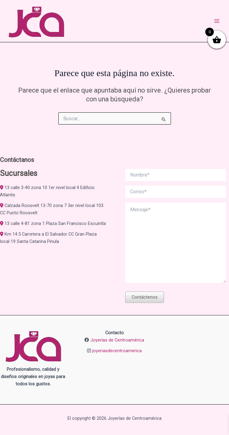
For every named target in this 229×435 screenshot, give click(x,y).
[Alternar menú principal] (217, 21)
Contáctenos (145, 297)
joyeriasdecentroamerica (117, 350)
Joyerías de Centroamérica (117, 340)
